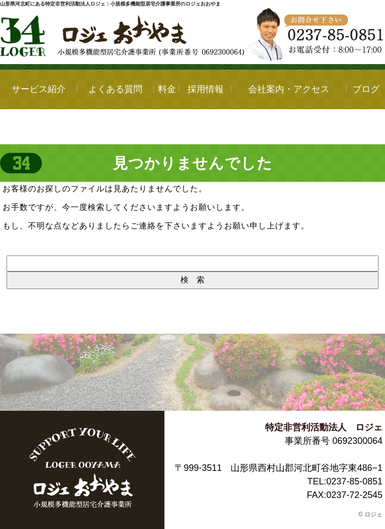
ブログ (365, 89)
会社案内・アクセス (288, 89)
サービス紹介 (39, 89)
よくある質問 (115, 89)
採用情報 (205, 89)
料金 (167, 89)
